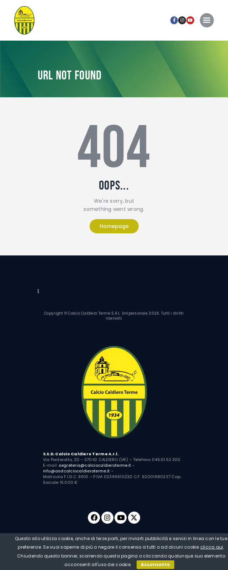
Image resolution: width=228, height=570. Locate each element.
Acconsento (155, 564)
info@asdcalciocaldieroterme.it (76, 471)
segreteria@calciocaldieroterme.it (95, 465)
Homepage (114, 226)
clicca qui (211, 547)
